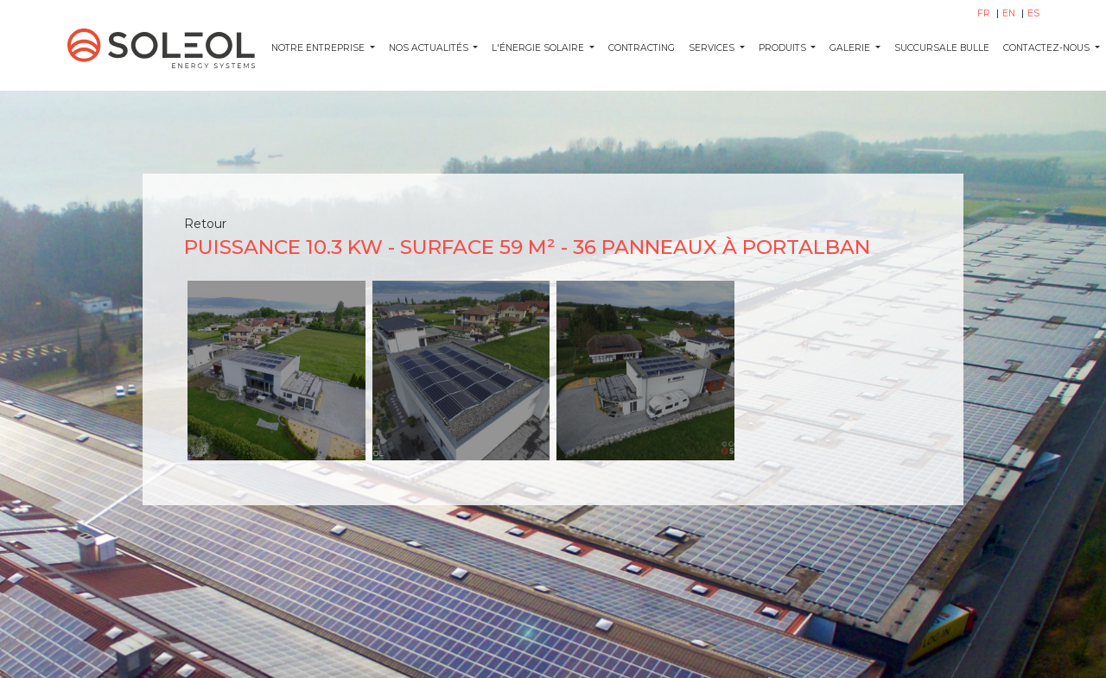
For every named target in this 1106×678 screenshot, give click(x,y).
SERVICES (713, 48)
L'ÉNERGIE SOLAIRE (539, 48)
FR (985, 13)
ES (1033, 13)
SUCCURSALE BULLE (941, 48)
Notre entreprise (319, 48)
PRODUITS (784, 48)
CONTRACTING (641, 48)
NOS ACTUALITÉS (430, 48)
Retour (205, 223)
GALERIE (851, 48)
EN (1010, 13)
